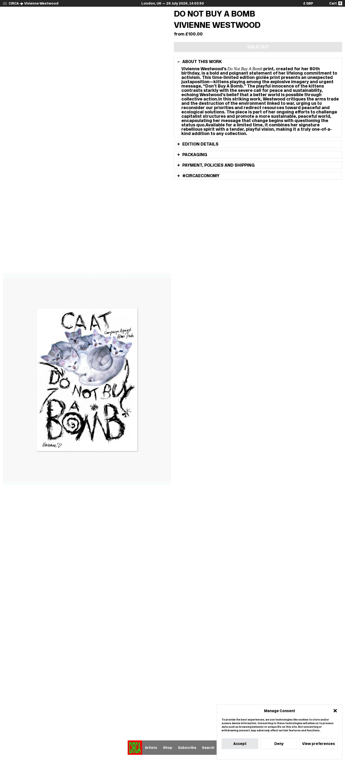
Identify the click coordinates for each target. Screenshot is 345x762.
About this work (201, 61)
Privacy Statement (288, 754)
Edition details (199, 144)
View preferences (318, 743)
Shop (167, 747)
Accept (240, 743)
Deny (278, 743)
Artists (151, 747)
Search (208, 747)
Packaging (194, 154)
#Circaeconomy (200, 176)
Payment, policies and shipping (218, 165)
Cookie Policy (265, 754)
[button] (335, 710)
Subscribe (187, 747)
